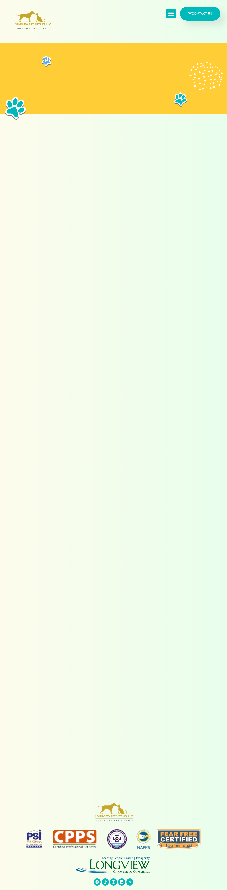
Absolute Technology (200, 877)
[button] (169, 13)
